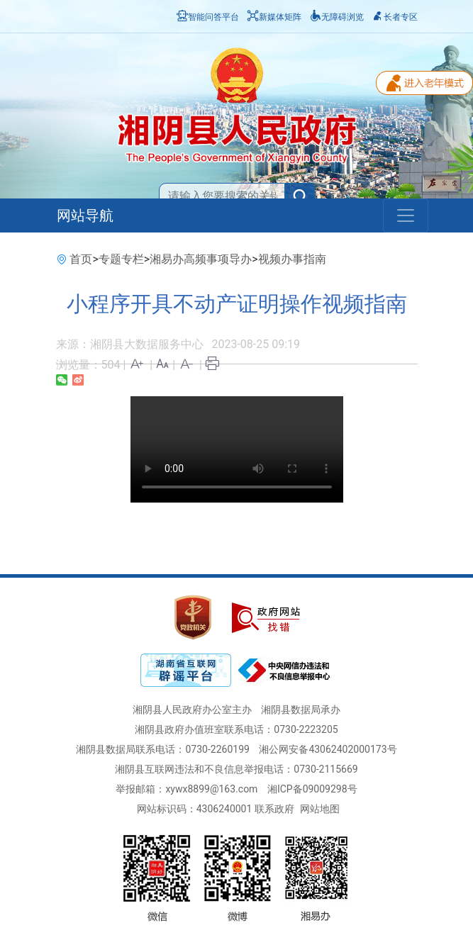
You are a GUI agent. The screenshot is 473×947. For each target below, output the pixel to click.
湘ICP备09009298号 (312, 789)
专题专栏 (121, 259)
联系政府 (274, 808)
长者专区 (395, 17)
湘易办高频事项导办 (201, 259)
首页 (80, 259)
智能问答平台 (208, 17)
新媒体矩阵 (274, 17)
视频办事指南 (292, 259)
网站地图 (320, 808)
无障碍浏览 (337, 17)
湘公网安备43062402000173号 (327, 749)
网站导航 (85, 215)
